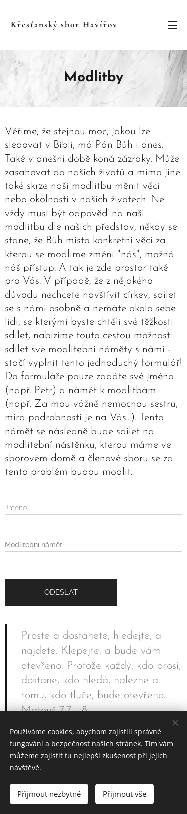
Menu (172, 25)
